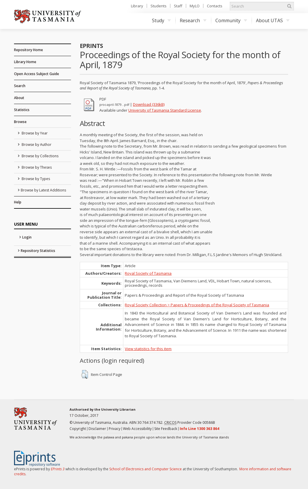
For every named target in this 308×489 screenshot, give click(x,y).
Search (19, 85)
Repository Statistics (38, 250)
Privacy (114, 428)
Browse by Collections (39, 155)
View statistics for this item (148, 348)
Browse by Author (36, 144)
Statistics (22, 109)
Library (137, 5)
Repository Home (28, 49)
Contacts (214, 5)
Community (231, 20)
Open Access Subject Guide (36, 73)
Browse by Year (34, 133)
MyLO (195, 5)
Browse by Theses (36, 167)
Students (158, 5)
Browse (20, 121)
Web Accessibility (137, 428)
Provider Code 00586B (189, 422)
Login (27, 237)
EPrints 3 (58, 468)
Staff (178, 5)
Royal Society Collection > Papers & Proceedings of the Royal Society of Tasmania (197, 304)
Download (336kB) (149, 104)
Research (193, 20)
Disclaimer (97, 428)
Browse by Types (35, 178)
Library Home (25, 61)
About (19, 97)
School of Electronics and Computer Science (145, 468)
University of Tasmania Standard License (164, 110)
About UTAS (273, 20)
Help (17, 202)
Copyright (78, 428)
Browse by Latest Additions (43, 190)
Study (161, 20)
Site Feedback (165, 428)
